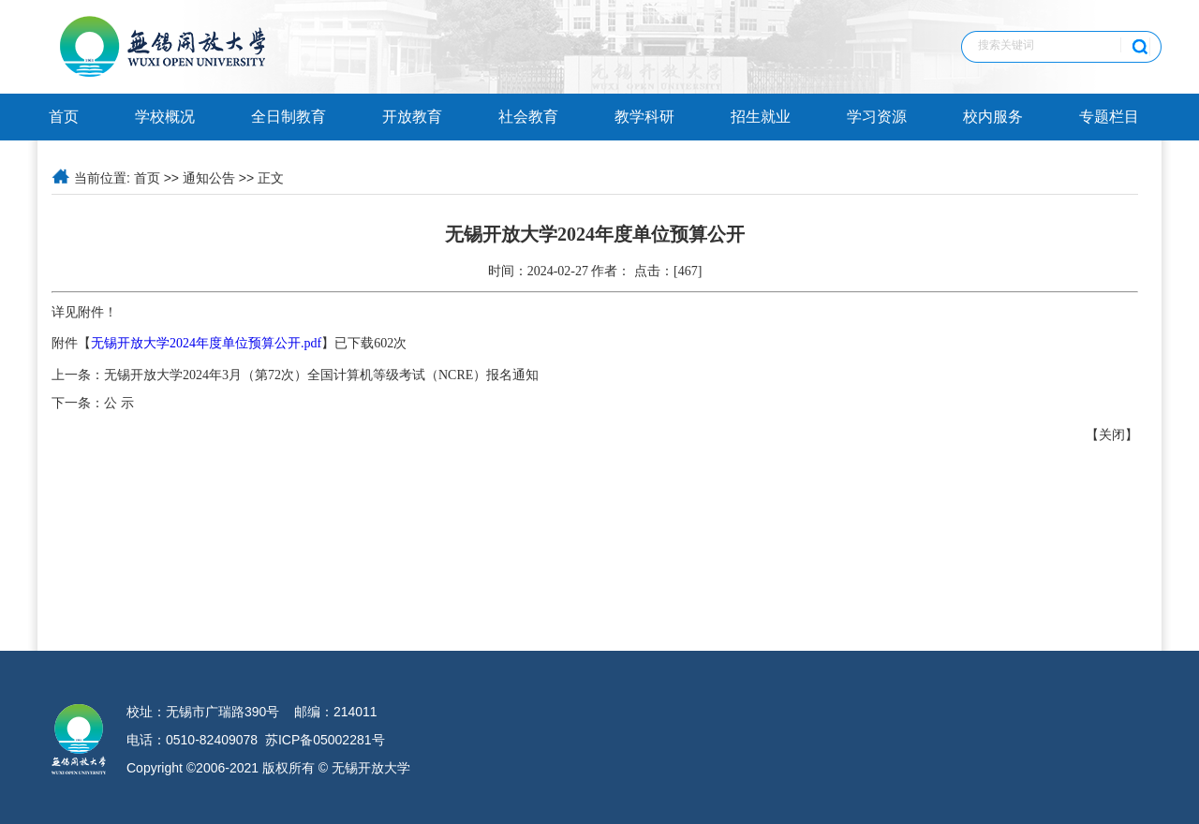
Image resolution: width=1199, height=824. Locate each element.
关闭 (1112, 435)
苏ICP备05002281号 (325, 739)
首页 (64, 117)
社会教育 (528, 117)
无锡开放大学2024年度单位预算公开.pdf (206, 343)
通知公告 (209, 177)
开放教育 (412, 117)
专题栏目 (1109, 117)
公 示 (119, 403)
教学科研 (644, 117)
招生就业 (761, 117)
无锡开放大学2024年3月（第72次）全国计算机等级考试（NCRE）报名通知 (321, 375)
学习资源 (877, 117)
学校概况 (165, 117)
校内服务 (993, 117)
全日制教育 (288, 117)
